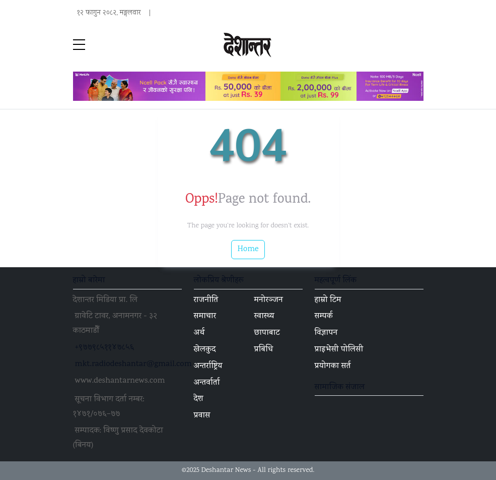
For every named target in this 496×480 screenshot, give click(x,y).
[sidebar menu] (79, 45)
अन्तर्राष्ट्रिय (208, 367)
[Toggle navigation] (417, 45)
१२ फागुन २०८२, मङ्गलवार (109, 13)
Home (248, 249)
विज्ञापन (326, 333)
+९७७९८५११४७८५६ (104, 348)
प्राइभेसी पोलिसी (339, 350)
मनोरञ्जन (268, 300)
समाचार (205, 317)
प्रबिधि (263, 350)
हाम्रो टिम (328, 300)
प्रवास (202, 416)
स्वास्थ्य (264, 317)
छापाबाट (267, 333)
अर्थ (199, 333)
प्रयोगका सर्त (333, 367)
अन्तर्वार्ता (207, 383)
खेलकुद (205, 350)
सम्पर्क (324, 317)
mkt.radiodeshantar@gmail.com (133, 364)
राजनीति (206, 300)
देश (198, 399)
